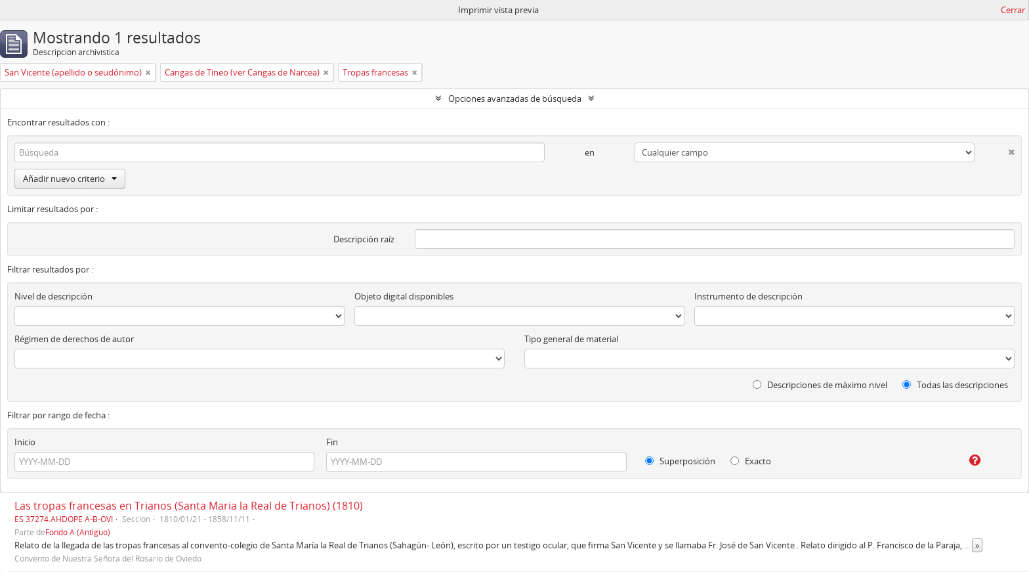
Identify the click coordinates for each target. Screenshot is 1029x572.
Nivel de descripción (53, 296)
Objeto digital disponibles (403, 296)
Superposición (680, 461)
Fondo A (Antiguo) (77, 532)
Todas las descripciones (955, 385)
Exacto (750, 461)
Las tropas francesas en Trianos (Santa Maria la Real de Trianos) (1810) (188, 505)
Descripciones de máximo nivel (820, 385)
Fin (332, 442)
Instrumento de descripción (748, 296)
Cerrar (1013, 10)
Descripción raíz (363, 239)
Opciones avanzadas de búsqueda (514, 98)
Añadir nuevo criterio (70, 179)
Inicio (24, 442)
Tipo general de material (571, 339)
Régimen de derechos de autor (74, 339)
